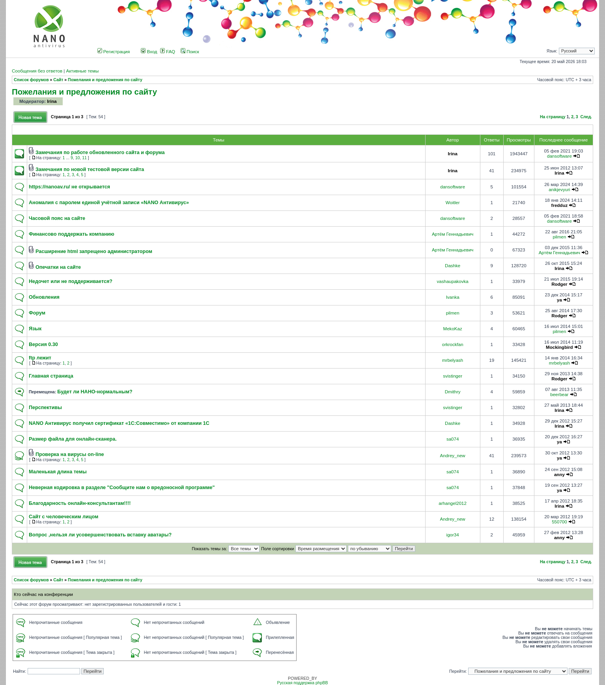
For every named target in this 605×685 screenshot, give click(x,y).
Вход (149, 51)
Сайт (58, 80)
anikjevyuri (559, 189)
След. (586, 117)
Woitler (453, 202)
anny (559, 474)
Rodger (559, 284)
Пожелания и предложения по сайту (105, 80)
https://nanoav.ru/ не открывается (69, 187)
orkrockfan (452, 344)
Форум (37, 313)
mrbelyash (452, 360)
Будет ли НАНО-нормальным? (94, 392)
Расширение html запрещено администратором (93, 251)
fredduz (559, 205)
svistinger (452, 376)
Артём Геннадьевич (452, 234)
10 (77, 158)
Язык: (552, 51)
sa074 (452, 439)
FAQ (167, 51)
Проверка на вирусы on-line (69, 454)
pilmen (559, 237)
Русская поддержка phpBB (302, 683)
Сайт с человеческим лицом (63, 516)
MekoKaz (452, 328)
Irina (51, 101)
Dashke (452, 265)
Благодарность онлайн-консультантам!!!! (80, 503)
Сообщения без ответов (37, 71)
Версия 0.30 (43, 344)
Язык (35, 328)
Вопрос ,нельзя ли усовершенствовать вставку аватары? (100, 535)
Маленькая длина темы (58, 472)
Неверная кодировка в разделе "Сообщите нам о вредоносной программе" (122, 487)
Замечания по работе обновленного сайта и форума (100, 152)
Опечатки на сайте (58, 267)
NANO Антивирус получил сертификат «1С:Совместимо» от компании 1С (119, 423)
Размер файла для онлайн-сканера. (73, 439)
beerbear (559, 394)
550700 (559, 521)
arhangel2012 (453, 503)
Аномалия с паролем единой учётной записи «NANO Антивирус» (109, 202)
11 (84, 158)
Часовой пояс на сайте (57, 218)
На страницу (553, 117)
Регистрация (113, 51)
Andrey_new (452, 455)
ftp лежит (40, 358)
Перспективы (45, 407)
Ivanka (452, 297)
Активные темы (82, 71)
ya (559, 300)
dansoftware (559, 156)
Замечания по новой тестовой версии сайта (89, 169)
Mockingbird (559, 347)
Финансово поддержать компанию (71, 234)
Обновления (44, 297)
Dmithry (453, 391)
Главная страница (51, 376)
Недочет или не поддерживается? (70, 281)
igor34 (452, 534)
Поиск (190, 51)
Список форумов (31, 80)
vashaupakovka (453, 281)
